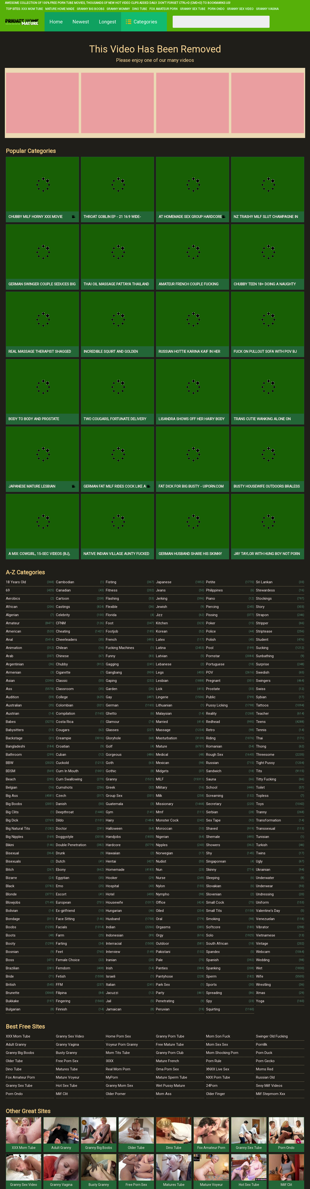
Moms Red (264, 1069)
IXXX (109, 1061)
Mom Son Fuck (218, 1036)
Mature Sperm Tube (171, 1077)
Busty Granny (66, 1053)
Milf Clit (62, 1094)
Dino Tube (139, 9)
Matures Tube (67, 1069)
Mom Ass (163, 1094)
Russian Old (265, 1077)
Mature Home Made (59, 9)
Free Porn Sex (67, 1061)
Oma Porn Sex (167, 1069)
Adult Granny (16, 1044)
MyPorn (112, 1077)
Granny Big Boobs (90, 9)
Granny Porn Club (170, 1053)
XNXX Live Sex (217, 1069)
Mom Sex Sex (217, 1044)
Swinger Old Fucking (272, 1036)
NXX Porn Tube (218, 1077)
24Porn (211, 1085)
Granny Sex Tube (192, 9)
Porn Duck (264, 1053)
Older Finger (215, 1094)
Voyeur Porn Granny (122, 1044)
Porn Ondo (216, 9)
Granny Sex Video (240, 9)
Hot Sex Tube (66, 1085)
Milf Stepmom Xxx (270, 1094)
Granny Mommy (118, 9)
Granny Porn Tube (170, 1036)
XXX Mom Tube (32, 9)
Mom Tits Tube (118, 1053)
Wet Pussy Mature (170, 1085)
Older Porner (116, 1094)
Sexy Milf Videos (269, 1085)
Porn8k (261, 1044)
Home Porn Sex (118, 1036)
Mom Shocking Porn (222, 1053)
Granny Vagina (267, 9)
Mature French (167, 1061)
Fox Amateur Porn (163, 9)
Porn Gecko (265, 1061)
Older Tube (14, 1061)
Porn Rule (213, 1061)
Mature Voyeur (67, 1077)
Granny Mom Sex (119, 1085)
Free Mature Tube (170, 1044)
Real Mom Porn (118, 1069)
